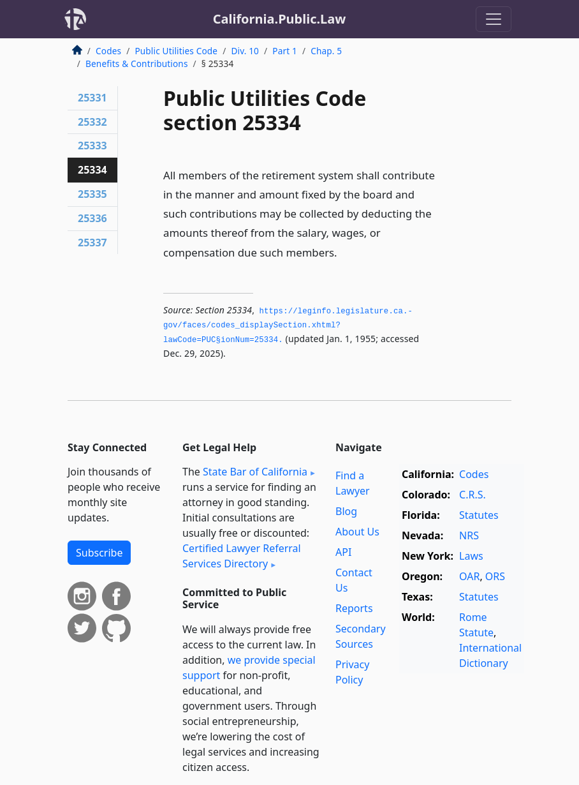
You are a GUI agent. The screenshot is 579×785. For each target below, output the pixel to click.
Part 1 (284, 51)
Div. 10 (245, 51)
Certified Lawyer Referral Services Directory (241, 556)
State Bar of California (255, 472)
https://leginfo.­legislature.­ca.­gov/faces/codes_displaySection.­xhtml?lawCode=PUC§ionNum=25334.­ (288, 326)
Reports (354, 608)
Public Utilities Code (176, 51)
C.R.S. (472, 495)
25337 (92, 243)
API (343, 552)
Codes (108, 51)
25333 (92, 145)
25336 (92, 218)
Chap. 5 (326, 51)
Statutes (479, 515)
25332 (92, 122)
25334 (92, 170)
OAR (469, 576)
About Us (357, 532)
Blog (346, 511)
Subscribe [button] (99, 553)
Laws (471, 556)
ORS (495, 576)
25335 (92, 194)
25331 (92, 98)
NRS (469, 535)
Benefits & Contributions (136, 63)
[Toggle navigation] (493, 19)
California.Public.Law (279, 18)
